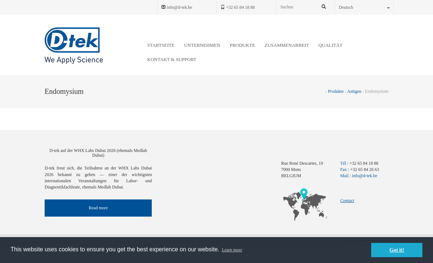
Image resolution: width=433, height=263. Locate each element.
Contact (347, 200)
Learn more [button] (232, 249)
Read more (98, 207)
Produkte (336, 91)
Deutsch (364, 7)
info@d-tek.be (176, 7)
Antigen (354, 91)
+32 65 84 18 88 (238, 7)
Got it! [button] (396, 250)
